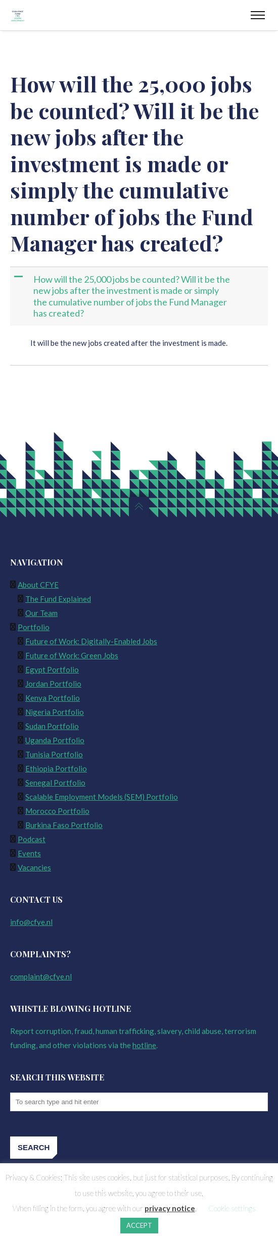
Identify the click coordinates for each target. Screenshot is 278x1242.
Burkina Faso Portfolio (64, 825)
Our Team (41, 612)
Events (29, 853)
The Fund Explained (58, 598)
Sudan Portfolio (52, 726)
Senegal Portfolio (55, 782)
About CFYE (38, 584)
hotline (144, 1045)
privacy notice (170, 1208)
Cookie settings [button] (232, 1208)
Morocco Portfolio (57, 810)
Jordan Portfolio (53, 683)
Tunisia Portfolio (54, 754)
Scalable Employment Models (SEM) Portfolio (101, 796)
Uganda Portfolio (54, 740)
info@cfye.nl (31, 921)
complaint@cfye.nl (41, 976)
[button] (140, 296)
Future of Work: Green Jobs (71, 655)
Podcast (31, 839)
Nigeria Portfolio (54, 711)
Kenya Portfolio (52, 697)
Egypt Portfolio (52, 669)
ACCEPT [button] (139, 1225)
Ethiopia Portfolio (56, 768)
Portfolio (34, 627)
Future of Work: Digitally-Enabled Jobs (91, 641)
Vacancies (34, 867)
